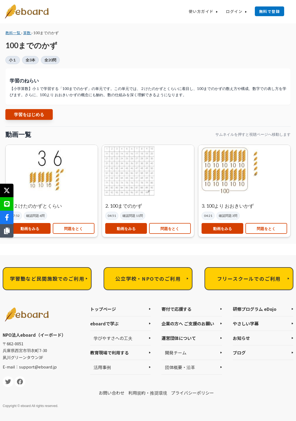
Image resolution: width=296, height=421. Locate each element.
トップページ (103, 309)
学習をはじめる (29, 114)
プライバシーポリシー (192, 392)
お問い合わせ (112, 392)
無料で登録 (269, 11)
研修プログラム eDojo (254, 309)
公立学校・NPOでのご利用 (148, 278)
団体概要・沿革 (180, 367)
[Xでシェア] (6, 190)
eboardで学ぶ (104, 323)
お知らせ (241, 338)
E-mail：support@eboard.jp (30, 367)
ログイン (234, 11)
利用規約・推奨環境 (147, 392)
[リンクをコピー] (6, 231)
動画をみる (29, 228)
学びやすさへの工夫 (113, 338)
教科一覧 (13, 32)
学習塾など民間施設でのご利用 (47, 278)
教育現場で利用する (109, 352)
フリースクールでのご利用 (249, 278)
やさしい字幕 (246, 323)
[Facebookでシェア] (6, 217)
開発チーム (175, 352)
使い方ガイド (201, 11)
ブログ (239, 352)
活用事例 (102, 367)
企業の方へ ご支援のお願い (187, 323)
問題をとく (73, 228)
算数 (27, 32)
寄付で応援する (176, 309)
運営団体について (178, 338)
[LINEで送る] (6, 204)
